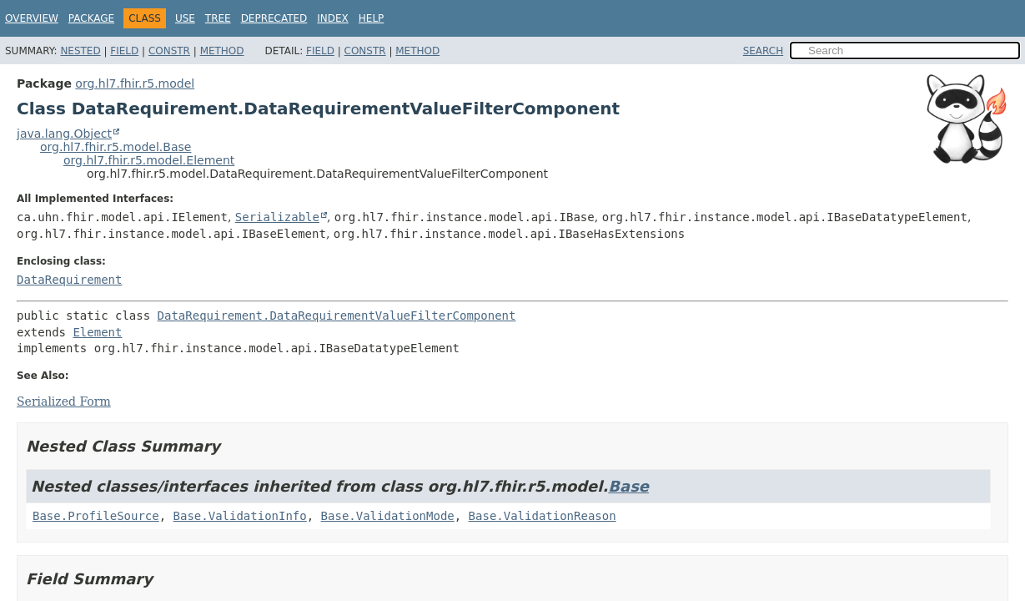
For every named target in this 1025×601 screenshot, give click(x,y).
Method (222, 51)
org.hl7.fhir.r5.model (134, 83)
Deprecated (274, 18)
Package (91, 18)
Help (371, 18)
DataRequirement (69, 279)
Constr (169, 51)
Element (97, 332)
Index (333, 18)
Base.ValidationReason (542, 516)
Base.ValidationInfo (240, 516)
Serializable (277, 217)
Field (124, 51)
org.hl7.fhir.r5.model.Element (148, 160)
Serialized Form (64, 401)
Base (628, 486)
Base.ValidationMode (388, 516)
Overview (31, 18)
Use (185, 18)
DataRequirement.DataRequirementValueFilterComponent (337, 315)
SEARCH (763, 51)
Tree (218, 18)
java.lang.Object (64, 133)
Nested (80, 51)
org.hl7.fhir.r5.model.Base (115, 147)
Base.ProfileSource (96, 516)
